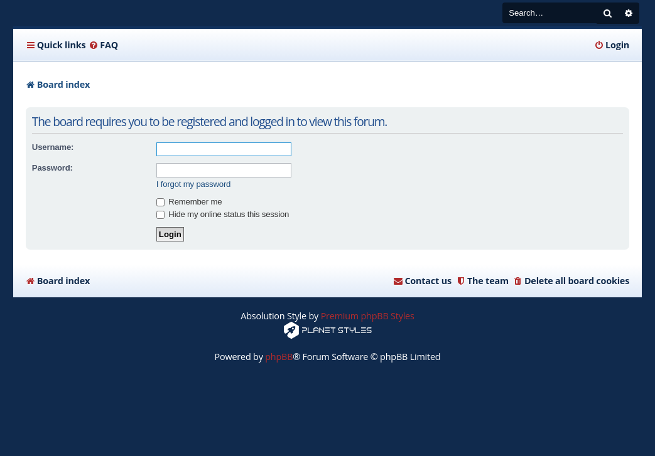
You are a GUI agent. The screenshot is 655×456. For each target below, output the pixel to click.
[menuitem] (103, 45)
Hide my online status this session (222, 214)
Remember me (189, 201)
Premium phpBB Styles (367, 316)
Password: (52, 167)
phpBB (279, 357)
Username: (52, 147)
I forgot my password (193, 184)
